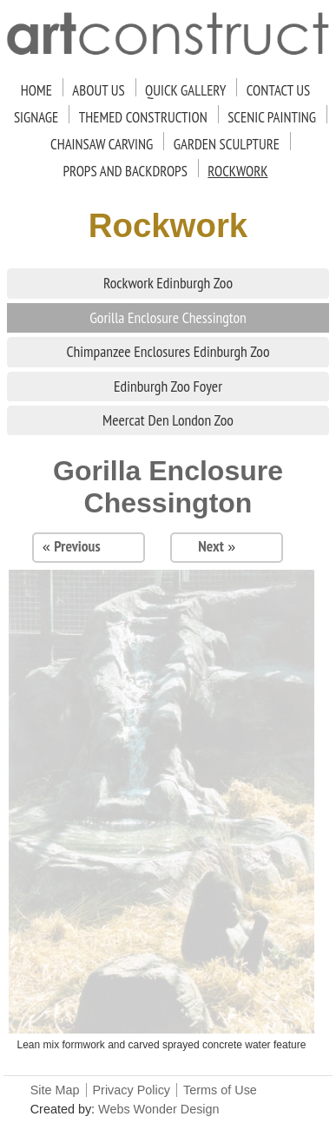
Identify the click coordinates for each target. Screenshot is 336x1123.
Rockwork (237, 171)
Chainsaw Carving (101, 144)
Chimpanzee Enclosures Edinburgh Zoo (167, 351)
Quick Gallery (185, 90)
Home (36, 90)
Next (211, 546)
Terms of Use (220, 1090)
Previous (77, 546)
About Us (98, 90)
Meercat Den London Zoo (168, 420)
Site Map (55, 1090)
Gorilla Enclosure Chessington (168, 317)
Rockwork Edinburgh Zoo (168, 283)
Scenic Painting (271, 117)
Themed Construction (143, 117)
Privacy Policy (132, 1090)
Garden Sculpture (227, 144)
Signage (36, 117)
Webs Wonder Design (158, 1109)
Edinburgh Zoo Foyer (168, 386)
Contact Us (278, 90)
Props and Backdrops (125, 171)
